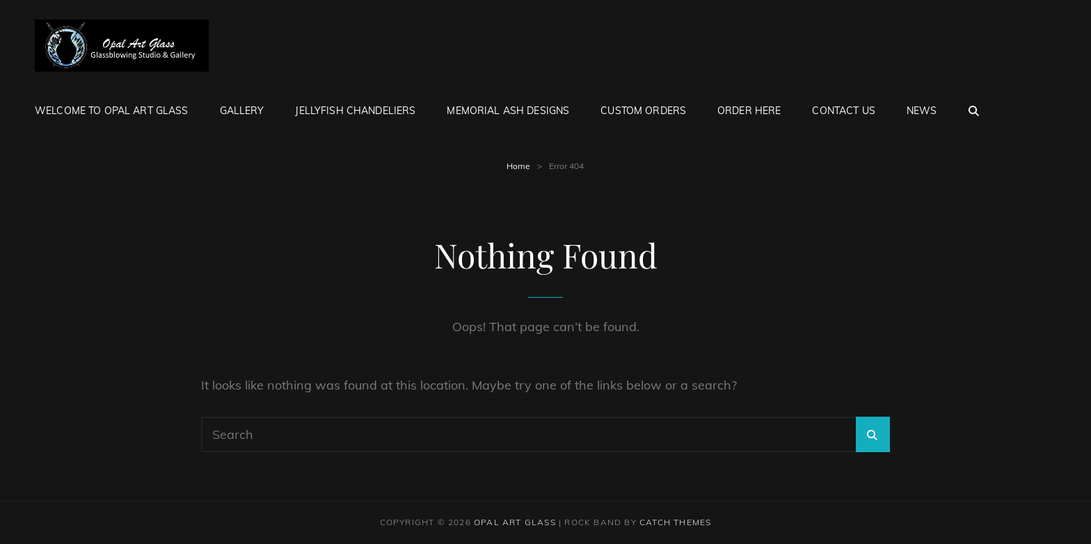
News (922, 110)
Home (518, 166)
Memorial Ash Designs (508, 110)
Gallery (242, 110)
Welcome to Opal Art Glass (112, 110)
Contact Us (843, 110)
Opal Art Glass (515, 522)
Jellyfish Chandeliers (355, 110)
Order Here (749, 110)
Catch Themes (675, 522)
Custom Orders (643, 110)
